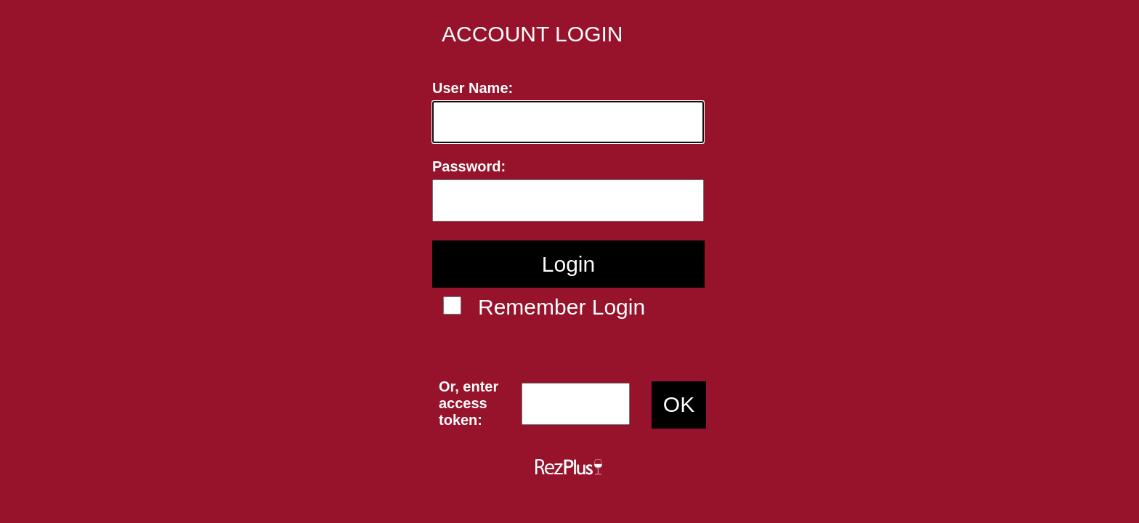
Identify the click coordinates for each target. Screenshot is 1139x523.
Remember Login (561, 307)
